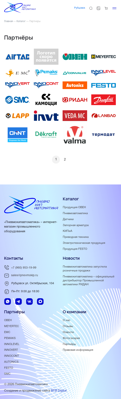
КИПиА (67, 231)
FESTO (8, 368)
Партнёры (69, 344)
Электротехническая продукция (84, 243)
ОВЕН (8, 320)
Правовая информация (78, 350)
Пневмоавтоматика (75, 213)
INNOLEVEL (11, 344)
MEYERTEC (11, 326)
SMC (7, 374)
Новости (68, 332)
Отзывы (68, 326)
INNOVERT (11, 350)
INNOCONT (11, 356)
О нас (66, 320)
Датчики (68, 219)
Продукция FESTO (75, 249)
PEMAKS (10, 338)
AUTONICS (11, 362)
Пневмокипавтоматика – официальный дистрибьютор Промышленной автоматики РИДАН (88, 280)
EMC (7, 332)
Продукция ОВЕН (74, 207)
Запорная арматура (76, 225)
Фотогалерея (71, 338)
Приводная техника (76, 237)
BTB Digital (58, 390)
